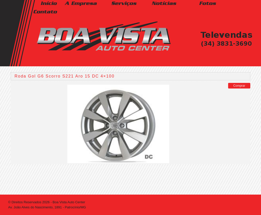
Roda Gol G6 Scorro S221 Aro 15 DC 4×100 (64, 76)
